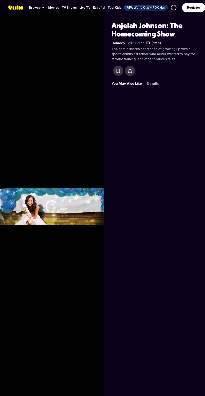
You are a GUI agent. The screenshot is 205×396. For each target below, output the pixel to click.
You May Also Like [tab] (126, 83)
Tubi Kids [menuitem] (115, 7)
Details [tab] (153, 84)
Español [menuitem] (99, 7)
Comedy (118, 43)
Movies (53, 7)
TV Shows (69, 7)
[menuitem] (37, 7)
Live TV (84, 7)
